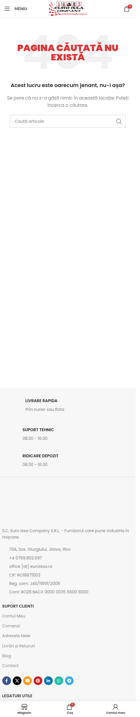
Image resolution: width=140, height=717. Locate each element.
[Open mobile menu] (15, 9)
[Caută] (68, 121)
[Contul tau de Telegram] (69, 680)
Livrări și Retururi (18, 646)
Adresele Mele (16, 636)
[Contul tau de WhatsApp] (58, 680)
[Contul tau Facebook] (6, 680)
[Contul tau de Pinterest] (38, 680)
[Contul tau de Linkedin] (48, 680)
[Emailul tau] (27, 680)
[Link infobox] (68, 407)
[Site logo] (68, 8)
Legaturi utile (17, 696)
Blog (6, 656)
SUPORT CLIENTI (18, 606)
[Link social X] (17, 680)
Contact (10, 666)
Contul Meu (14, 616)
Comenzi (11, 626)
